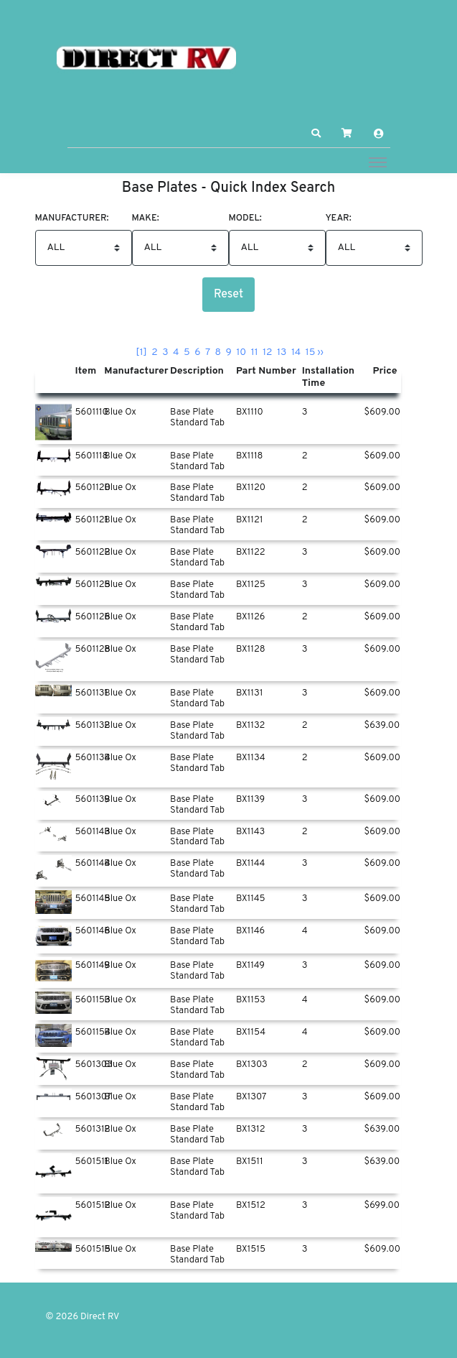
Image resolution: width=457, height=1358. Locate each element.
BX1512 (250, 1205)
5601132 (92, 725)
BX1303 (252, 1065)
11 (254, 352)
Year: (339, 218)
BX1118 (249, 456)
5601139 (92, 799)
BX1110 (249, 412)
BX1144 (250, 863)
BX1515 (250, 1249)
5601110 (91, 412)
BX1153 (250, 1000)
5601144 (92, 863)
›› (321, 352)
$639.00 (382, 725)
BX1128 (250, 649)
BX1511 (249, 1162)
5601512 (92, 1205)
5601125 (92, 585)
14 (296, 352)
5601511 (91, 1162)
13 (281, 352)
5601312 (92, 1129)
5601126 (92, 617)
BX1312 (250, 1129)
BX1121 (249, 520)
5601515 (93, 1249)
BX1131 (249, 693)
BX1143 (250, 832)
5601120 (92, 488)
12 (268, 352)
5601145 (92, 899)
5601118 (91, 456)
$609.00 (382, 412)
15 (311, 352)
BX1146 (250, 931)
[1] (141, 352)
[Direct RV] (146, 59)
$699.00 (381, 1205)
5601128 (92, 649)
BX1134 (250, 758)
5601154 (93, 1032)
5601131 (91, 693)
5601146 (92, 931)
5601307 (93, 1097)
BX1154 (250, 1032)
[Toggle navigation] (377, 161)
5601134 (92, 758)
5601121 (91, 520)
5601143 (92, 832)
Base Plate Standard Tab (197, 418)
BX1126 (250, 617)
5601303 (94, 1065)
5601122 (92, 552)
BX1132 (250, 725)
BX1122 (250, 552)
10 (241, 352)
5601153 (92, 1000)
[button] (315, 133)
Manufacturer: (72, 218)
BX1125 (250, 585)
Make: (145, 218)
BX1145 (250, 899)
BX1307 (251, 1097)
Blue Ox (120, 412)
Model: (245, 218)
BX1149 (250, 965)
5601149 (92, 965)
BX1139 (250, 799)
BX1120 (250, 488)
